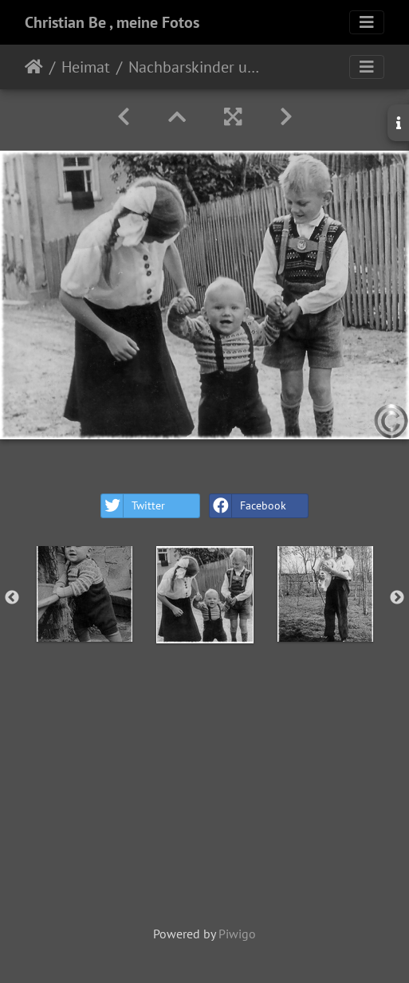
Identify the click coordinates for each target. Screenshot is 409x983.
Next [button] (397, 598)
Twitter (133, 505)
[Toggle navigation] (366, 22)
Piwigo (237, 934)
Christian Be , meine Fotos (112, 22)
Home (34, 67)
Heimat (85, 67)
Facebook (248, 505)
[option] (84, 594)
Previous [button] (12, 598)
